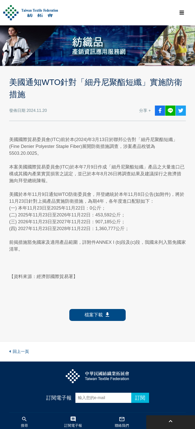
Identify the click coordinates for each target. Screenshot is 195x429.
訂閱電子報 (59, 398)
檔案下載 (97, 315)
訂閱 (140, 398)
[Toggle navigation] (182, 13)
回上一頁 (19, 351)
